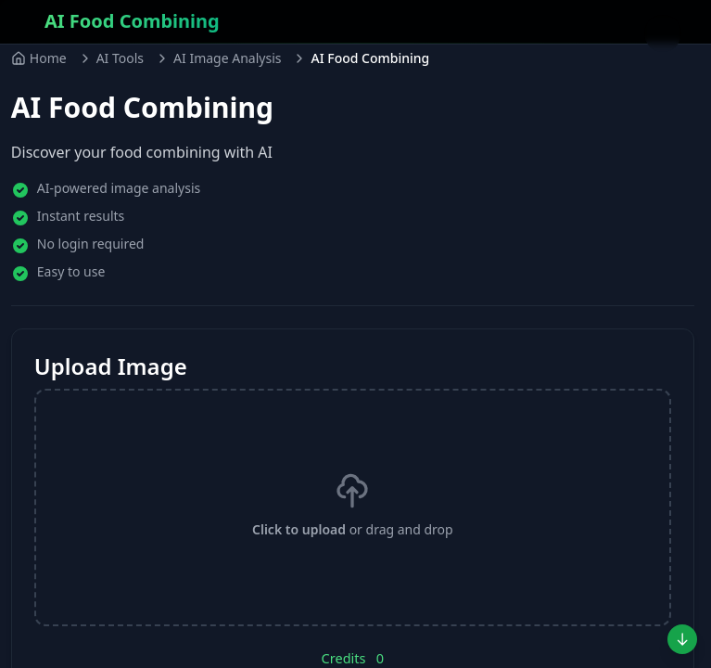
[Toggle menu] (662, 33)
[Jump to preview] (682, 639)
